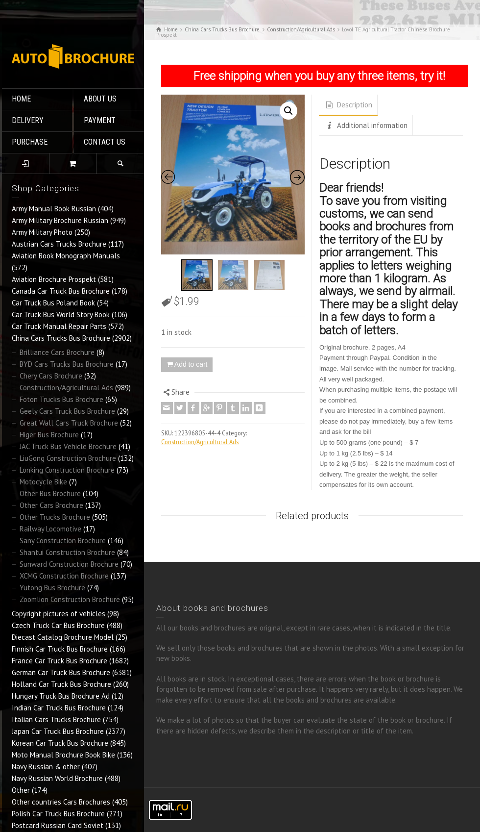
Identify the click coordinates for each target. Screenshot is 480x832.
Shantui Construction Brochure (67, 552)
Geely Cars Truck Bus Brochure (67, 411)
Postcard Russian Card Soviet (57, 825)
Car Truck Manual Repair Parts (59, 326)
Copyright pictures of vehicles (58, 613)
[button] (288, 111)
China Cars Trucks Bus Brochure (61, 338)
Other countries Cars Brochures (61, 802)
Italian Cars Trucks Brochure (56, 719)
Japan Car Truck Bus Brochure (58, 731)
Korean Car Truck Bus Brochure (60, 743)
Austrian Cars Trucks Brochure (59, 244)
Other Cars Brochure (51, 505)
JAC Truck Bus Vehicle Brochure (68, 446)
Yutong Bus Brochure (52, 587)
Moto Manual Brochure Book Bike (63, 754)
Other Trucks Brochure (55, 517)
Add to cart (191, 364)
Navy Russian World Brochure (57, 778)
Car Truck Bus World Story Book (61, 314)
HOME (21, 98)
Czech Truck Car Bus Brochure (58, 625)
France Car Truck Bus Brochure (59, 660)
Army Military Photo (42, 232)
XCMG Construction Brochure (64, 575)
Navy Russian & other (46, 766)
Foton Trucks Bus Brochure (61, 399)
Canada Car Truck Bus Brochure (61, 291)
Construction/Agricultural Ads (66, 387)
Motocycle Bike (43, 481)
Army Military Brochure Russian (60, 220)
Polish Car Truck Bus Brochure (58, 813)
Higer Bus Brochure (49, 434)
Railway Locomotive (50, 528)
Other (21, 790)
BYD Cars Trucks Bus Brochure (67, 364)
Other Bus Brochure (50, 493)
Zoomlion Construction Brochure (70, 599)
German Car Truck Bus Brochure (61, 672)
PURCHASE (30, 142)
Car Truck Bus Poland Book (53, 302)
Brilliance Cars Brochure (57, 352)
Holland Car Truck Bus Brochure (61, 684)
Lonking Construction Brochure (67, 470)
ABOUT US (100, 98)
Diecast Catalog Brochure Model (63, 637)
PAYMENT (100, 120)
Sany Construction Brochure (63, 540)
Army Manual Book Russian (54, 208)
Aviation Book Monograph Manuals (66, 255)
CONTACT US (104, 142)
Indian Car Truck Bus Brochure (59, 707)
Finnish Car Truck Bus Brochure (60, 649)
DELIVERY (28, 120)
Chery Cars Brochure (51, 375)
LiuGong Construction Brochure (68, 458)
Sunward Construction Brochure (69, 564)
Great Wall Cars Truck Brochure (69, 423)
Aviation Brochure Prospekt (54, 279)
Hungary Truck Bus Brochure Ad (61, 696)
